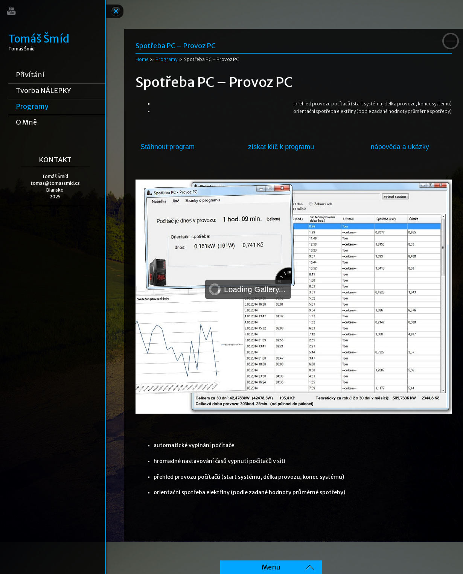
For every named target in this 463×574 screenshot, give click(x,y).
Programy (32, 106)
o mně (26, 122)
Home (142, 59)
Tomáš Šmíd (38, 39)
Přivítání (30, 75)
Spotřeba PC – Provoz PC (175, 45)
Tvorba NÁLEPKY (43, 91)
